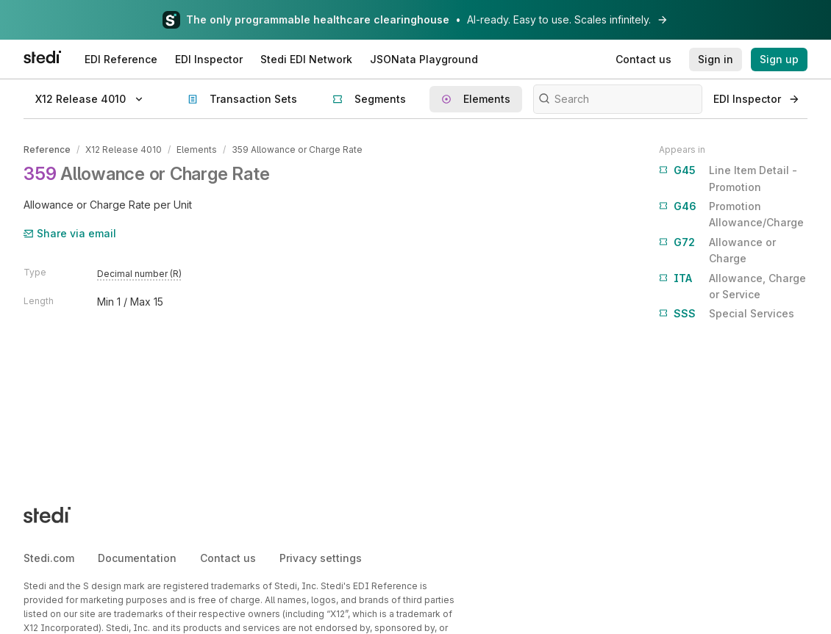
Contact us (228, 558)
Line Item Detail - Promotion (728, 177)
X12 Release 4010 (123, 149)
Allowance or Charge (717, 249)
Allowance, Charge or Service (732, 285)
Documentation (137, 558)
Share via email (70, 233)
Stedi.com (49, 558)
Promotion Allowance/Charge (731, 213)
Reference (47, 149)
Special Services (726, 314)
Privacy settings (320, 558)
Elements (196, 149)
